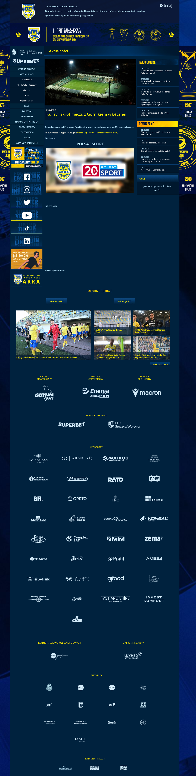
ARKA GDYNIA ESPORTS (27, 143)
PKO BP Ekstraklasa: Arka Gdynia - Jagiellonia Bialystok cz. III (150, 356)
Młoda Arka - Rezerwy (27, 85)
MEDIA (27, 137)
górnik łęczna (152, 186)
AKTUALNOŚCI (26, 74)
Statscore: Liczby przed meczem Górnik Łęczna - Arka (155, 160)
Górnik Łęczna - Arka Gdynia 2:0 (155, 151)
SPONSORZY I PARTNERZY (27, 122)
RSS (27, 95)
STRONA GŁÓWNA (26, 69)
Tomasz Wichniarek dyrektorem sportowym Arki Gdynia (155, 103)
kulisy (167, 186)
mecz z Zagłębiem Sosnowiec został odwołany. (98, 133)
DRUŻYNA (26, 111)
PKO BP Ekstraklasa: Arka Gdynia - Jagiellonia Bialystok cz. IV (110, 356)
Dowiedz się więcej (54, 11)
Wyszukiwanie (26, 101)
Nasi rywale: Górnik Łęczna (153, 170)
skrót (157, 190)
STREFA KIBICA (26, 132)
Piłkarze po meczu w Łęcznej (153, 143)
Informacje (27, 79)
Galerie (26, 90)
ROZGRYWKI (27, 116)
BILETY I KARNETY (27, 127)
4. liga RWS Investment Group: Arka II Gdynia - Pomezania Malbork (47, 357)
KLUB (26, 106)
